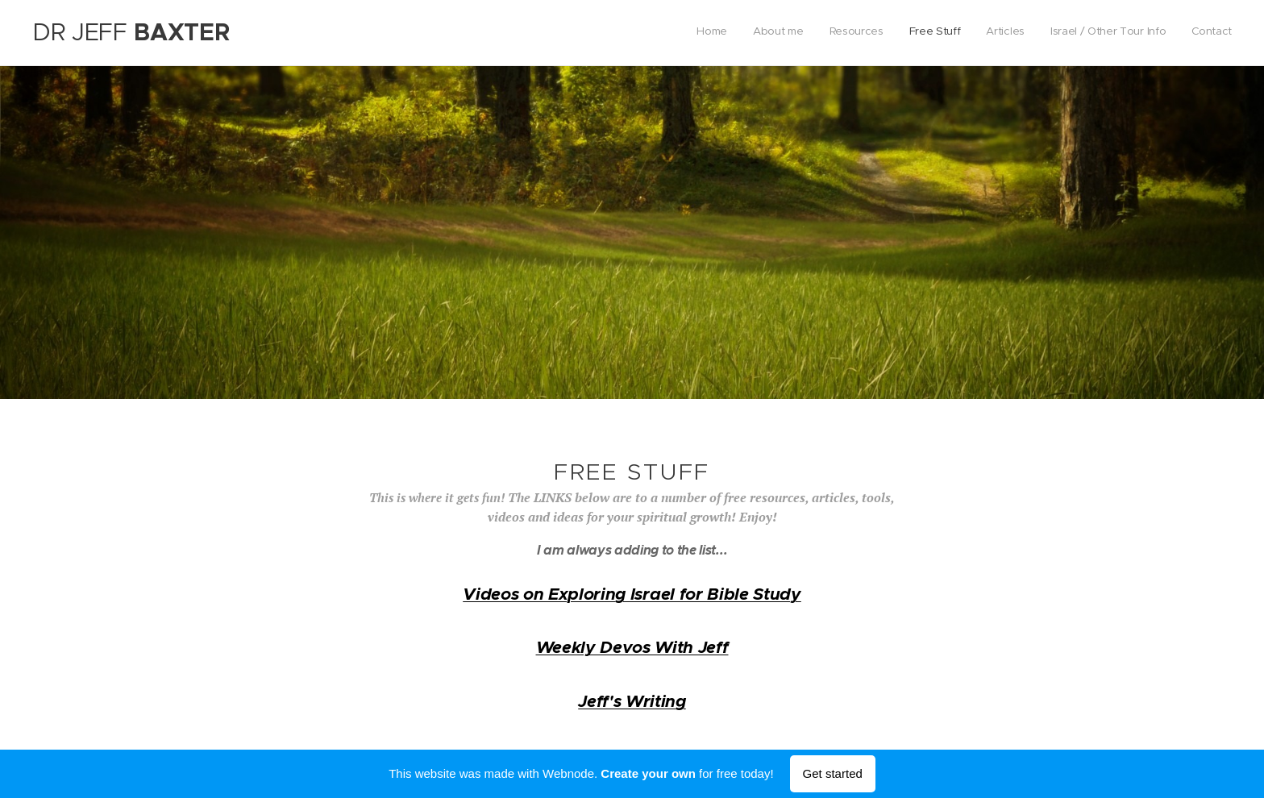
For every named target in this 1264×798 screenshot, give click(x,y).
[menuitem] (1081, 33)
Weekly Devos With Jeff (632, 647)
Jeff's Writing (632, 701)
